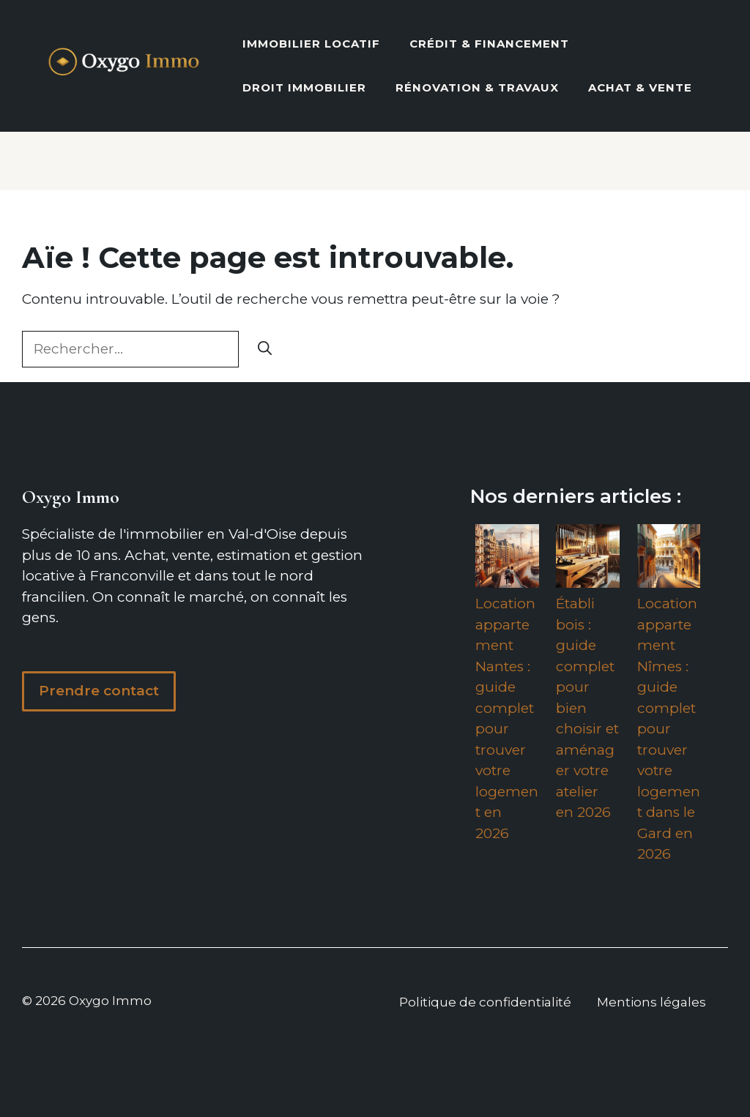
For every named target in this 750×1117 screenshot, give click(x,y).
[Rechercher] (264, 349)
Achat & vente (640, 87)
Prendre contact (99, 690)
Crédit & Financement (489, 44)
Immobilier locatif (311, 44)
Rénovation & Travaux (477, 87)
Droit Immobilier (304, 87)
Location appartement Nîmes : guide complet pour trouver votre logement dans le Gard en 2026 (668, 728)
